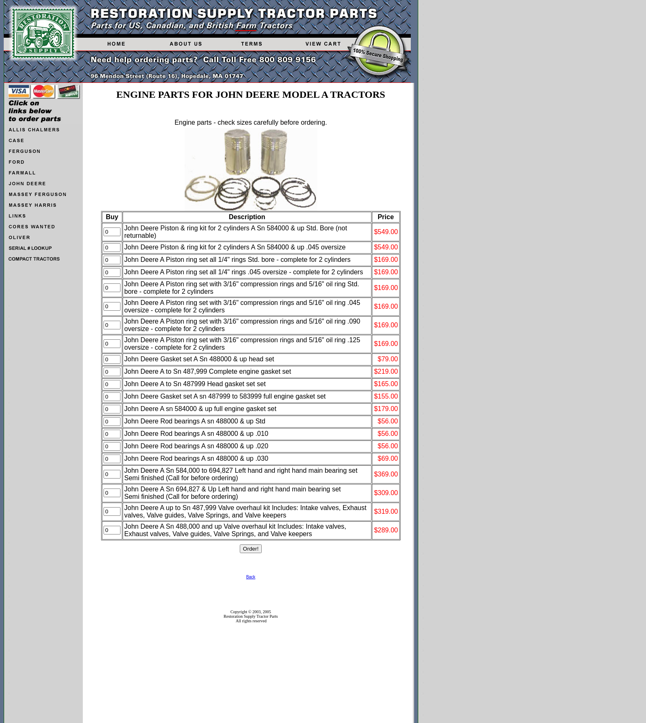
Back (250, 577)
